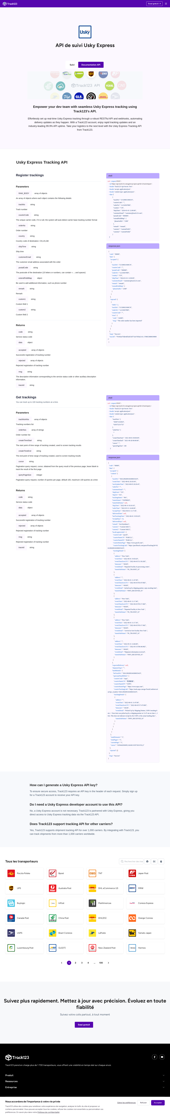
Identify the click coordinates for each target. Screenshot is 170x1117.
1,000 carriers (76, 834)
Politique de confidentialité (48, 1112)
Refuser (143, 1103)
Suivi (72, 65)
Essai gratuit (84, 1024)
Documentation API (90, 65)
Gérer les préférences (126, 1103)
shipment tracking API (67, 830)
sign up (133, 791)
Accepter (158, 1103)
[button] (85, 1075)
